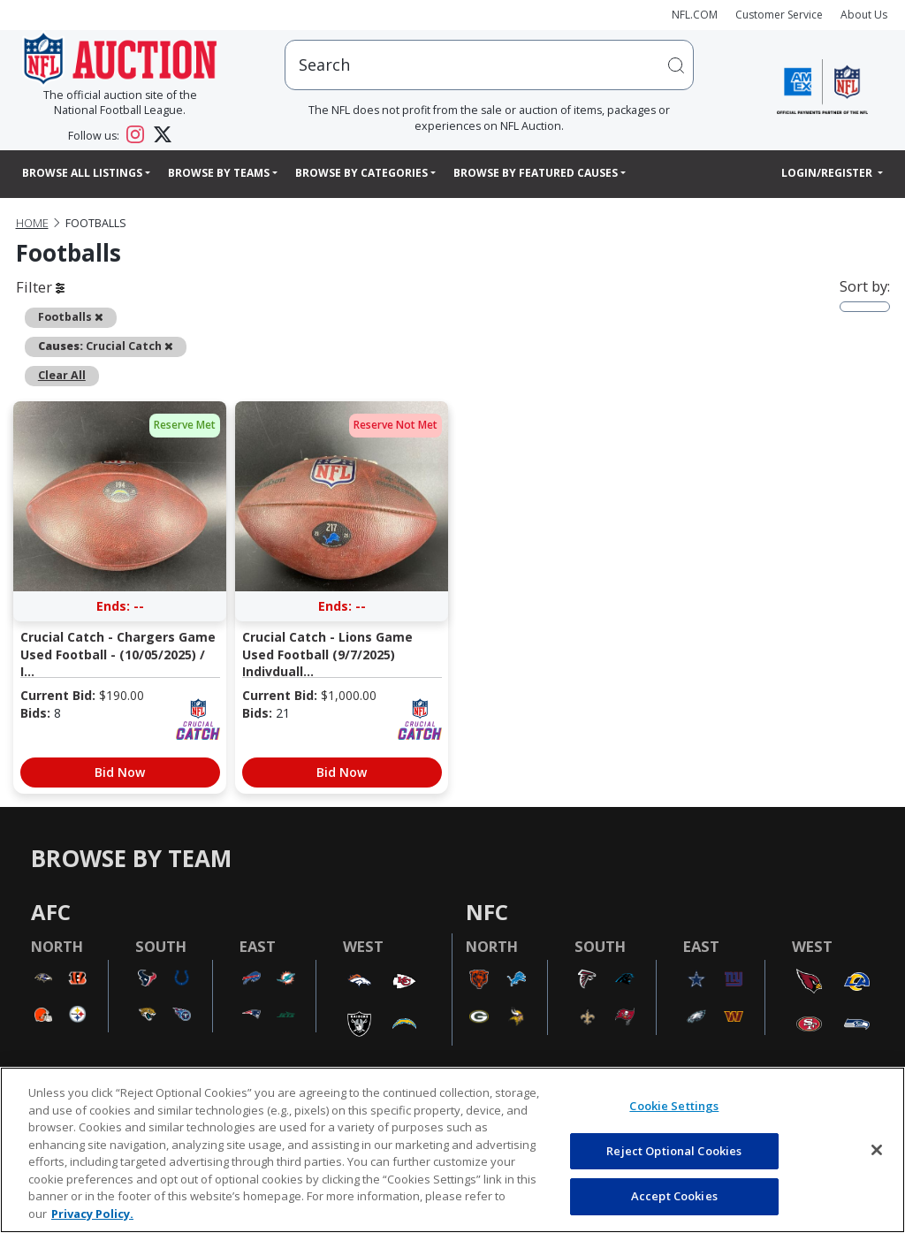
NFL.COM (695, 14)
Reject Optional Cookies (673, 1151)
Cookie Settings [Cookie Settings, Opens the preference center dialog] (674, 1106)
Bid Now (120, 772)
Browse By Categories (361, 172)
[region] (452, 1150)
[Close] (876, 1149)
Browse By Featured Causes (535, 172)
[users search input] (489, 65)
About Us (863, 14)
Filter (40, 287)
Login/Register (828, 172)
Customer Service (779, 14)
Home (32, 223)
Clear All (62, 375)
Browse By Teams (219, 172)
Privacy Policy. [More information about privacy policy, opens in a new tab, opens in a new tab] (92, 1214)
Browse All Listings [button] (82, 172)
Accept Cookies (674, 1196)
